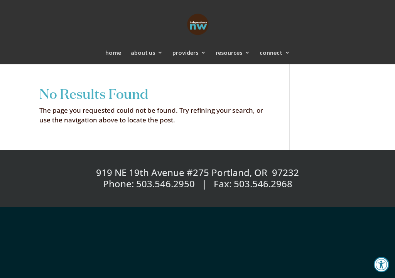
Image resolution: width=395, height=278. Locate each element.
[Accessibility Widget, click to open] (381, 264)
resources (229, 53)
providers (185, 53)
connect (271, 53)
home (113, 53)
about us (143, 53)
